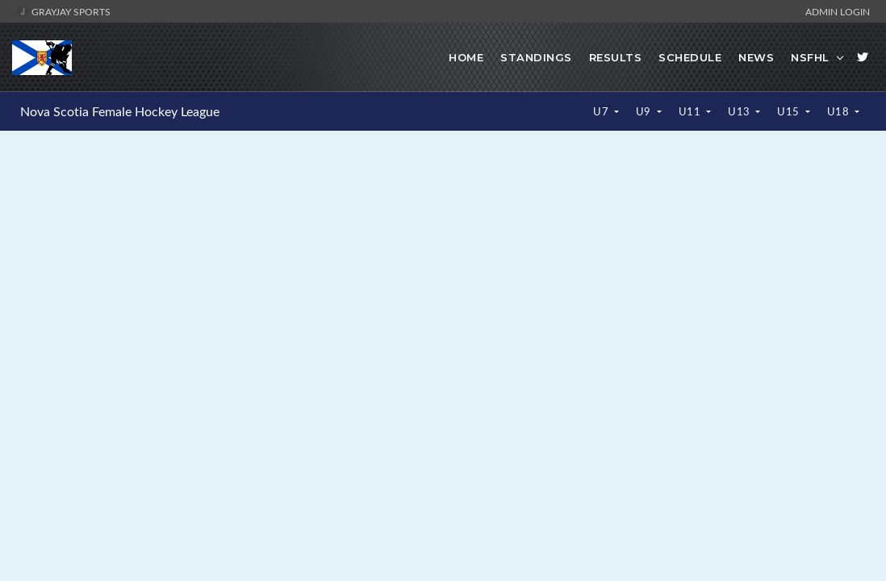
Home (466, 57)
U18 (839, 111)
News (756, 57)
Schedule (689, 57)
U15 (789, 111)
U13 (740, 111)
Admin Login (837, 11)
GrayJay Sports (63, 11)
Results (615, 57)
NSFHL (810, 57)
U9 (645, 111)
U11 (691, 111)
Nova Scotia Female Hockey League (119, 111)
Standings (536, 57)
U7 (602, 111)
